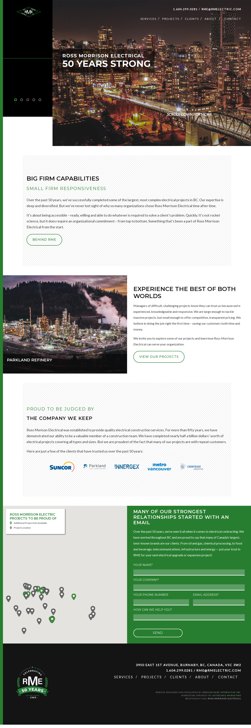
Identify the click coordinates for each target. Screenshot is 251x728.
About (211, 18)
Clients (192, 18)
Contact (232, 18)
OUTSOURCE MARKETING (226, 699)
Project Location (22, 531)
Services (148, 18)
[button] (65, 574)
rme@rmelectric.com (221, 9)
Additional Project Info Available (30, 526)
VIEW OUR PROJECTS (156, 360)
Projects (170, 18)
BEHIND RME (42, 241)
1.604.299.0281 (185, 9)
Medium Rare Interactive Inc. (222, 696)
